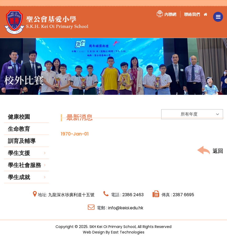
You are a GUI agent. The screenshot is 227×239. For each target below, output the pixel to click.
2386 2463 (133, 195)
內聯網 (170, 14)
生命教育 (19, 133)
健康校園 (19, 120)
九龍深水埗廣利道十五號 (71, 195)
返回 (210, 155)
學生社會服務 (24, 169)
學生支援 (19, 157)
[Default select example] (192, 119)
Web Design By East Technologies (113, 232)
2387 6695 (183, 195)
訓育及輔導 (22, 145)
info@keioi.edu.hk (125, 208)
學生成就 (19, 181)
